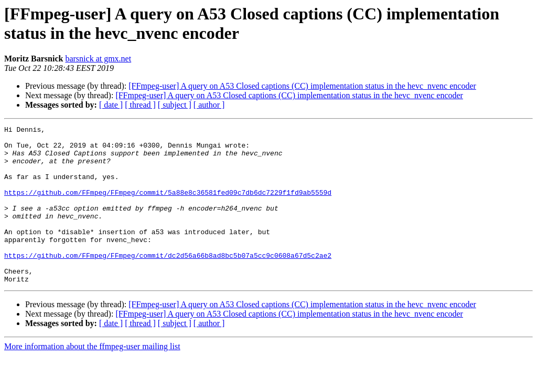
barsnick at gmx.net (98, 58)
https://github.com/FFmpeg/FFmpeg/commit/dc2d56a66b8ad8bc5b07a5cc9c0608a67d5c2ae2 (167, 282)
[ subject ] (174, 104)
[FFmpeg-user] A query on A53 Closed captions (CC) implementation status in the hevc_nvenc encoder (302, 85)
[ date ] (111, 104)
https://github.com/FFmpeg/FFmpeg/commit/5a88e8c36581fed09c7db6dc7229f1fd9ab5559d (167, 206)
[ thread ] (140, 104)
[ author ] (209, 104)
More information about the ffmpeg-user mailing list (92, 377)
